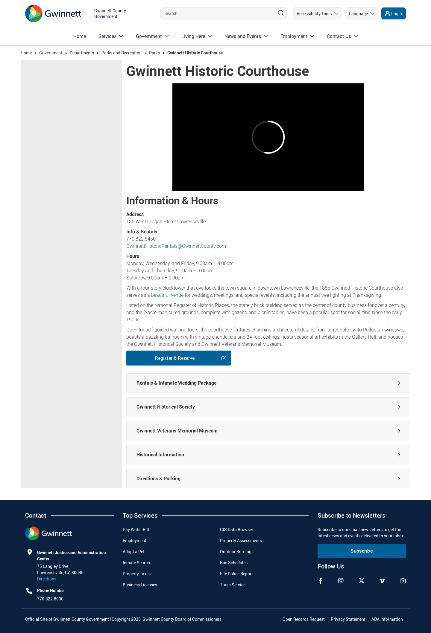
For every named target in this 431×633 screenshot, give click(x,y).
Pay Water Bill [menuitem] (136, 529)
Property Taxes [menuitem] (137, 574)
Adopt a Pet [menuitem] (134, 551)
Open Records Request (304, 619)
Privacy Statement (348, 619)
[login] (393, 13)
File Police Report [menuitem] (236, 574)
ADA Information (387, 619)
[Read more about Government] (149, 36)
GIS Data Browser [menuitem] (236, 529)
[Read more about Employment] (293, 36)
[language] (361, 13)
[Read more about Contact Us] (339, 36)
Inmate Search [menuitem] (136, 562)
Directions (46, 579)
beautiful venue (167, 295)
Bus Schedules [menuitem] (234, 562)
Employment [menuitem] (134, 540)
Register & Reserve (175, 358)
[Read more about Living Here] (193, 36)
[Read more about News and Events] (242, 36)
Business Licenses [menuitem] (140, 585)
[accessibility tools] (317, 13)
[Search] (216, 13)
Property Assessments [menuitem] (241, 540)
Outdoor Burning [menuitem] (235, 551)
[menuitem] (79, 36)
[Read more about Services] (107, 36)
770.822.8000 (50, 599)
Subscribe (361, 551)
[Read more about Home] (79, 36)
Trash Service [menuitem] (232, 585)
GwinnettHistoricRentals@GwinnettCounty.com (176, 246)
